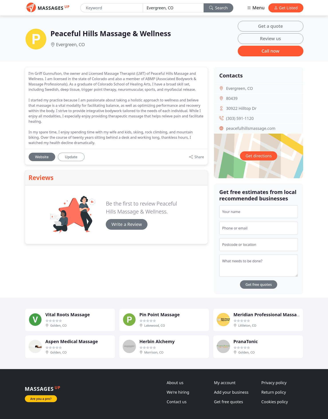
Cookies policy (274, 401)
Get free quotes (259, 284)
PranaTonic (246, 341)
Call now (270, 51)
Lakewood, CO (154, 325)
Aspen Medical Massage (71, 341)
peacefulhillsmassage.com (250, 128)
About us (175, 382)
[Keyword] (111, 7)
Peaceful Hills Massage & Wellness (111, 33)
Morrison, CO (153, 352)
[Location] (173, 7)
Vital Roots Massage (67, 315)
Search (218, 7)
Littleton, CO (247, 325)
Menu (256, 8)
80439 (232, 98)
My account (225, 382)
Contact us (177, 401)
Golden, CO (58, 325)
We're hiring (178, 392)
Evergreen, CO (70, 44)
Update (71, 156)
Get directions (259, 155)
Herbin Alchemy (157, 341)
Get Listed (286, 7)
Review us (270, 39)
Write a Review (126, 224)
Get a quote (270, 26)
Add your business (231, 392)
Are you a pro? (41, 399)
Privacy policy (274, 382)
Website (42, 156)
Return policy (273, 392)
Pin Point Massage (159, 315)
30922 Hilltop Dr (241, 108)
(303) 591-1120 (240, 118)
